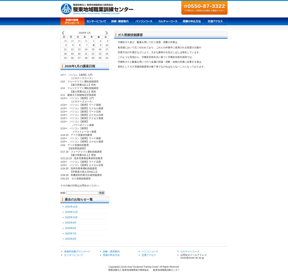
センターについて (96, 21)
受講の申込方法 (192, 21)
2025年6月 (70, 238)
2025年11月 (71, 212)
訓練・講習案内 (111, 251)
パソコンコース (144, 21)
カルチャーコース (168, 21)
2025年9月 (70, 222)
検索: (63, 192)
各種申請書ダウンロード (72, 21)
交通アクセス (216, 21)
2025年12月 (71, 206)
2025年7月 (70, 233)
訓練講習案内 (120, 21)
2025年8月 (70, 228)
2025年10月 (71, 217)
